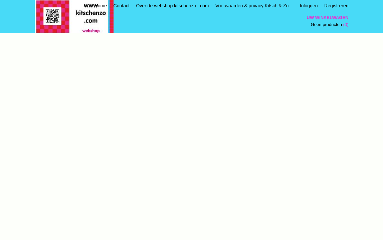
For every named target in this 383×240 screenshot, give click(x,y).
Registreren (336, 5)
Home (100, 5)
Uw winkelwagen (328, 17)
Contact (122, 5)
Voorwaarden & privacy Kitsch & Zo (252, 5)
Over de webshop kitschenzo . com (172, 5)
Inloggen (309, 5)
